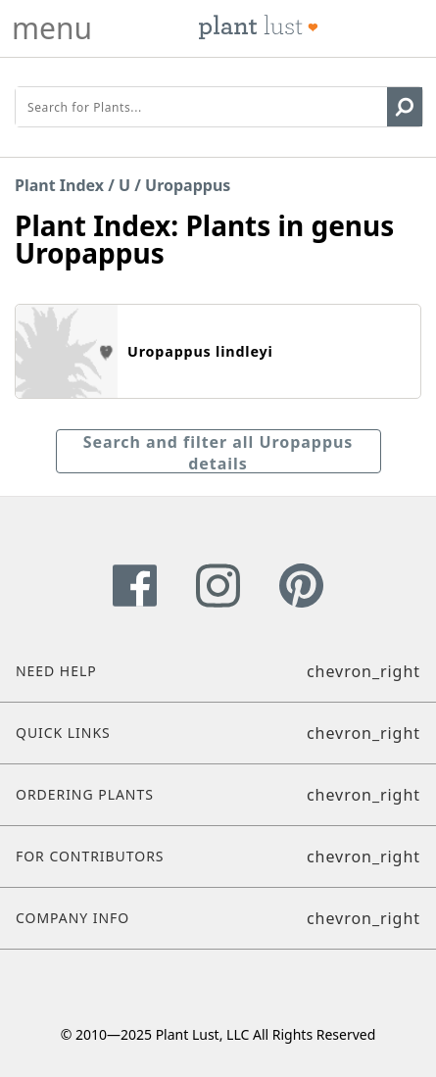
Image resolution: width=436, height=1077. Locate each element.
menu (52, 28)
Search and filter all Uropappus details (218, 452)
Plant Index (59, 185)
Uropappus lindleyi (200, 351)
